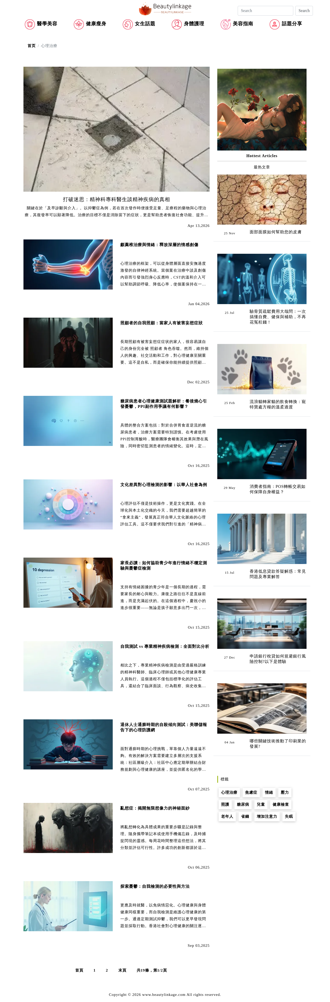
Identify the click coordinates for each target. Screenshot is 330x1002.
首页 (32, 46)
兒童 (261, 804)
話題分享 (292, 23)
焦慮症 (251, 792)
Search (304, 10)
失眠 (289, 816)
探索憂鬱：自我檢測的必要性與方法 (155, 886)
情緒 (269, 792)
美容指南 (243, 23)
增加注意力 (267, 816)
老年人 (227, 816)
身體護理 (194, 23)
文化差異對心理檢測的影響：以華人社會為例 (163, 484)
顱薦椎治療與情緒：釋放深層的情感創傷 (159, 245)
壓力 (285, 792)
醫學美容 (47, 23)
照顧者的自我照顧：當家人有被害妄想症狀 (161, 323)
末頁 (122, 970)
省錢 (245, 816)
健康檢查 (281, 804)
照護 (225, 804)
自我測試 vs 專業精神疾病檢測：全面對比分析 (164, 646)
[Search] (265, 11)
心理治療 (229, 792)
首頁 (79, 970)
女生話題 (145, 23)
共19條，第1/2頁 (152, 970)
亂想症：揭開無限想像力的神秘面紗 (155, 808)
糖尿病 (243, 804)
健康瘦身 (96, 23)
